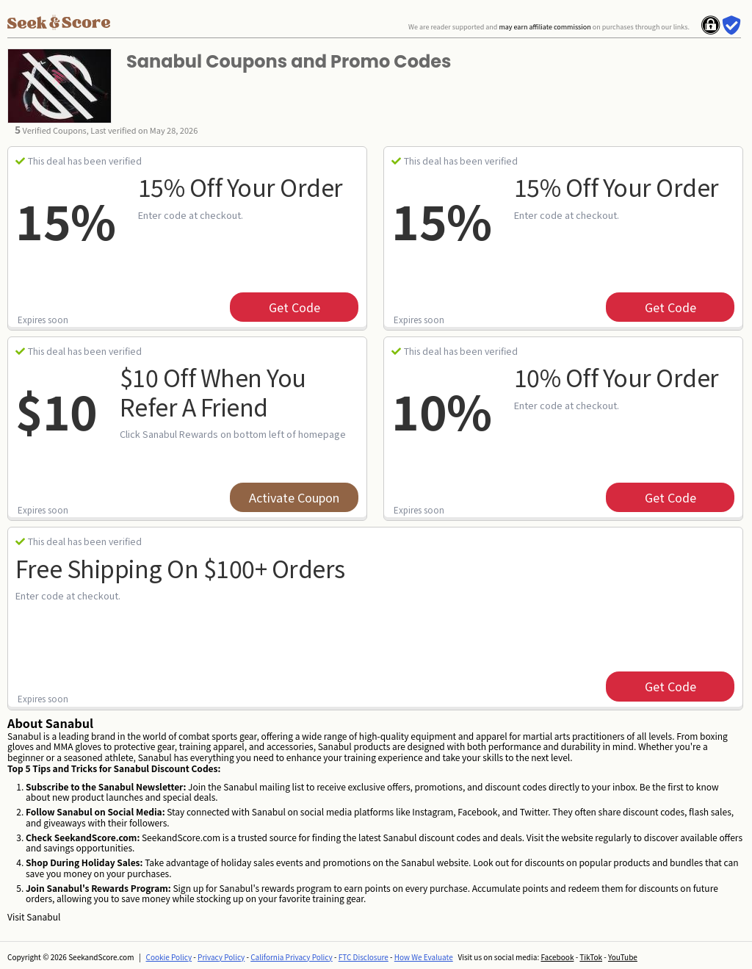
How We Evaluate (423, 956)
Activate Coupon (294, 497)
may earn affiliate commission (544, 27)
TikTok (590, 956)
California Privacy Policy (291, 956)
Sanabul (43, 916)
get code (294, 307)
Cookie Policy (169, 956)
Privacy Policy (221, 956)
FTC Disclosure (363, 956)
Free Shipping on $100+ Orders (180, 568)
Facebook (557, 956)
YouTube (622, 956)
